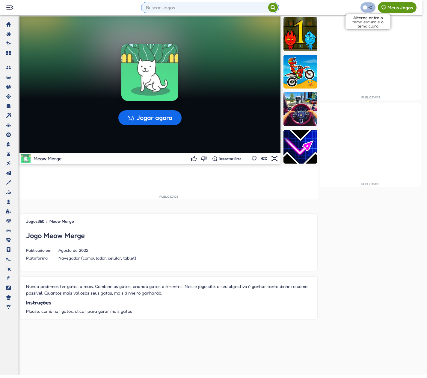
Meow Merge (61, 221)
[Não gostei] (204, 158)
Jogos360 (35, 221)
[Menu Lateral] (9, 7)
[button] (254, 158)
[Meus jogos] (397, 7)
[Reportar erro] (227, 158)
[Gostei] (195, 158)
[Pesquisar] (273, 7)
